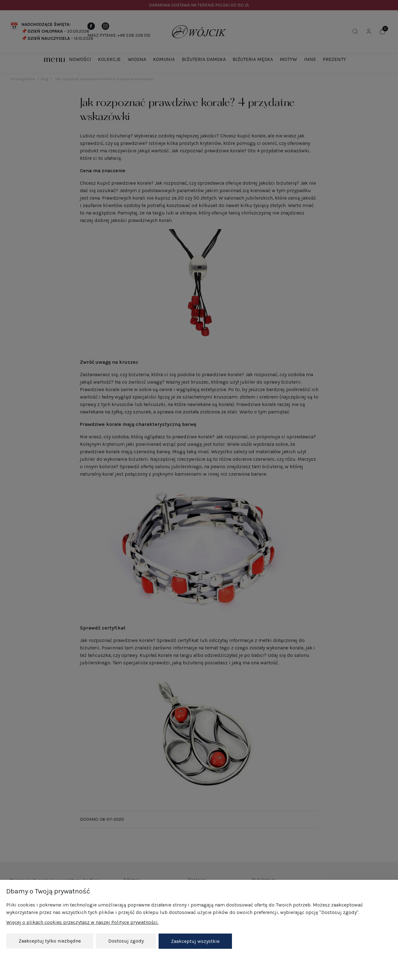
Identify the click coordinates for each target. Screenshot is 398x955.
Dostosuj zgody (126, 941)
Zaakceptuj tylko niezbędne (50, 941)
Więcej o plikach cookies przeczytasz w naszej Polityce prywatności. (82, 922)
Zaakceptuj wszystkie (195, 941)
